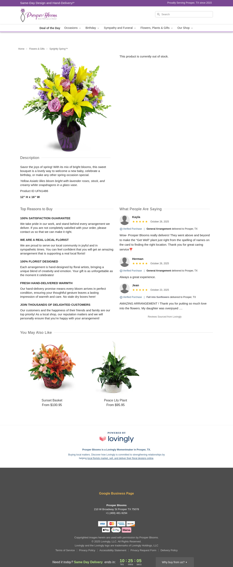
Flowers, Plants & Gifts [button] (156, 28)
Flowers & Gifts (37, 48)
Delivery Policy (169, 550)
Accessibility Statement (113, 550)
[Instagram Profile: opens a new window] (128, 483)
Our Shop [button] (185, 28)
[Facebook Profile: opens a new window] (105, 483)
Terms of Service (65, 550)
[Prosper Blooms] (49, 15)
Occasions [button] (72, 28)
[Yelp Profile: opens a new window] (117, 483)
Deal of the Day (50, 28)
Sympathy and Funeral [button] (120, 28)
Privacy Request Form (143, 550)
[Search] (184, 14)
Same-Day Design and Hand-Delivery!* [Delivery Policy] (47, 3)
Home (21, 48)
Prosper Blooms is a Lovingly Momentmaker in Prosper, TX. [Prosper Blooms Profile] (116, 449)
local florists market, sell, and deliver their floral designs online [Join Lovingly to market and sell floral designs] (120, 458)
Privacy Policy (87, 550)
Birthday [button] (92, 28)
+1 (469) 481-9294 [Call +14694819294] (116, 513)
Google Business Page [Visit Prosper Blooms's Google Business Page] (116, 493)
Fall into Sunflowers (158, 297)
